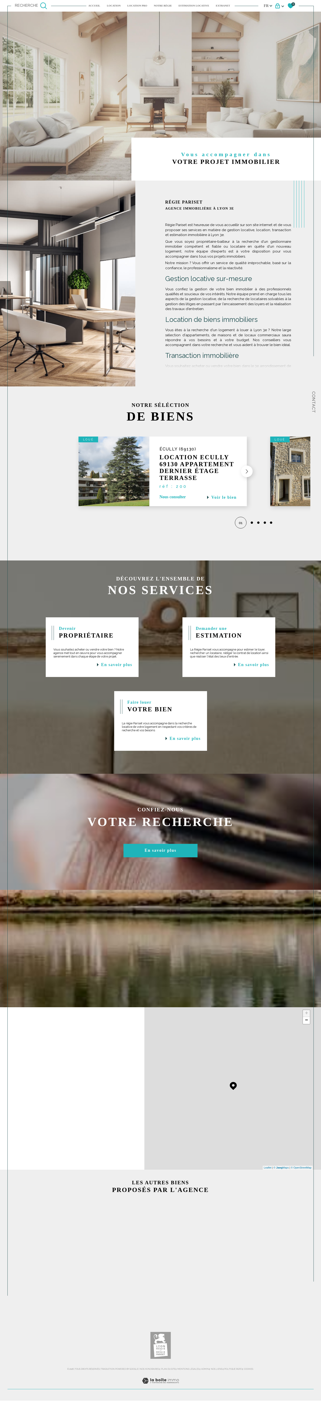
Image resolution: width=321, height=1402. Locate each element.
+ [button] (306, 1021)
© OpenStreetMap (301, 1175)
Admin (205, 1384)
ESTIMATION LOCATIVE (193, 5)
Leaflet (268, 1175)
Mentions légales (188, 1384)
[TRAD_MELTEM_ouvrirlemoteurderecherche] (31, 6)
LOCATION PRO (137, 5)
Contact (313, 402)
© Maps (281, 1175)
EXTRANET (223, 5)
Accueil (94, 5)
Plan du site (168, 1384)
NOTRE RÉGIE (163, 5)
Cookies (248, 1384)
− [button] (306, 1028)
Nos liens (216, 1384)
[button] (242, 473)
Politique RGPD (233, 1384)
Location (113, 5)
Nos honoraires (149, 1384)
